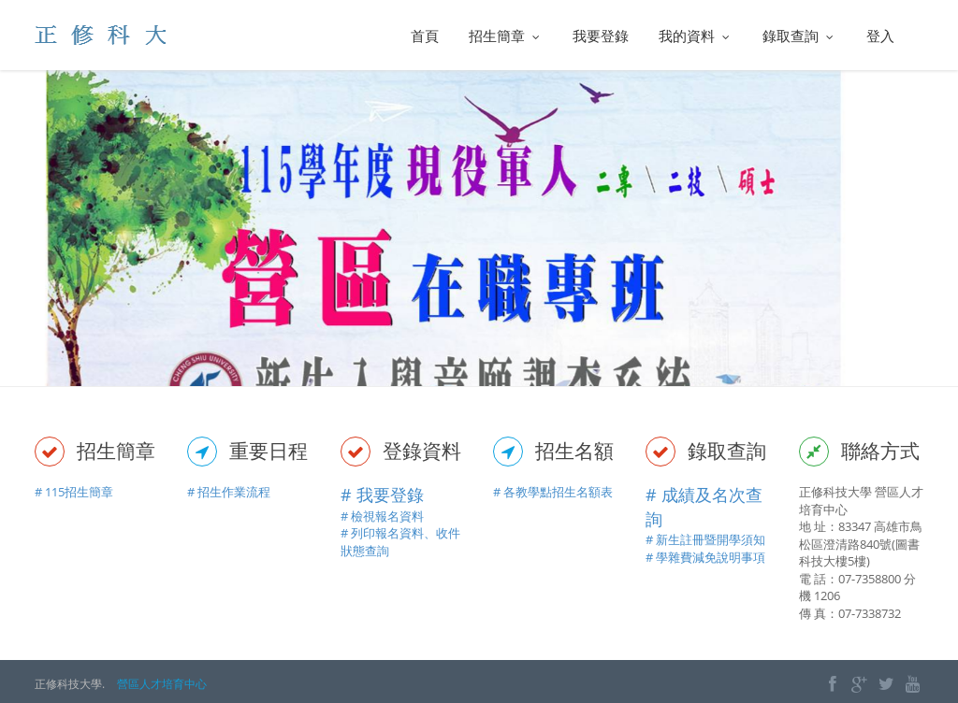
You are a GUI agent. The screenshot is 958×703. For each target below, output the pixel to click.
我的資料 (696, 35)
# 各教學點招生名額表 (553, 491)
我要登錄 (601, 35)
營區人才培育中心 (162, 684)
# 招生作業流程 (228, 491)
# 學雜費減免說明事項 (705, 557)
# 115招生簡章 (74, 491)
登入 (880, 35)
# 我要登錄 (382, 494)
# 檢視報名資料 (382, 516)
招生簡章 (506, 35)
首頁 (425, 35)
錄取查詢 (799, 35)
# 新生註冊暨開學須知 (705, 539)
